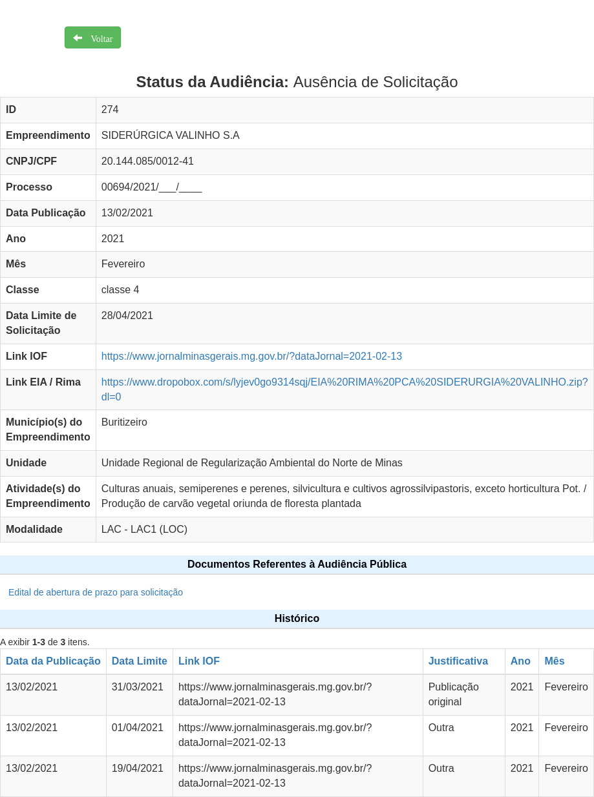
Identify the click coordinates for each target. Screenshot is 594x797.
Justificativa (458, 661)
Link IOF (199, 661)
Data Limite (139, 661)
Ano (521, 661)
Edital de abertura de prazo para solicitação (95, 592)
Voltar (97, 37)
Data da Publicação (53, 661)
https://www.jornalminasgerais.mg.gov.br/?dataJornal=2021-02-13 (251, 356)
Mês (554, 661)
